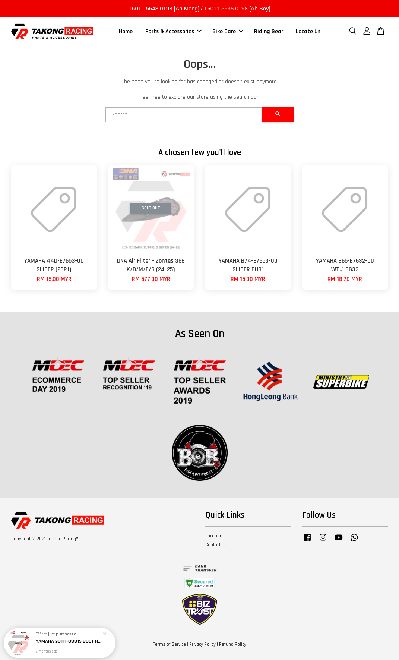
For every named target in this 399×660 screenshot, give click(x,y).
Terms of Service (169, 644)
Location (213, 536)
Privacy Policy (202, 644)
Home (126, 31)
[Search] (183, 114)
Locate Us (308, 31)
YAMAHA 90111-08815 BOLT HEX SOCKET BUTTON (68, 639)
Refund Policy (232, 644)
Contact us (216, 545)
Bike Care (227, 31)
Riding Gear (268, 31)
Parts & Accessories (173, 31)
